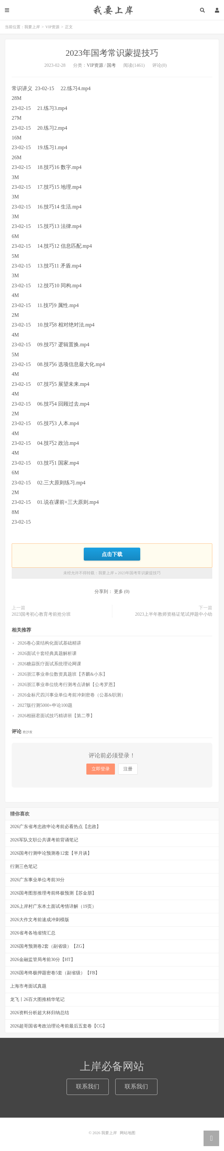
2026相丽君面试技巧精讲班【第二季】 (56, 715)
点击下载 (112, 554)
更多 (118, 591)
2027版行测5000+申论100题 (45, 705)
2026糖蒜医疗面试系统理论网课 (49, 663)
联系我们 (87, 1086)
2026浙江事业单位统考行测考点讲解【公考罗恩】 (68, 684)
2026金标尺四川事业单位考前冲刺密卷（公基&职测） (72, 695)
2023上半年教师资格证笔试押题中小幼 (173, 614)
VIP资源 (52, 27)
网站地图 (127, 1133)
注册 (127, 768)
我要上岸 (112, 10)
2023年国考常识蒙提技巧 (112, 53)
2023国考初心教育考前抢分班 (41, 614)
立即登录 (101, 768)
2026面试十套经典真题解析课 (47, 653)
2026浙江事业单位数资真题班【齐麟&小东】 (62, 674)
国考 (111, 65)
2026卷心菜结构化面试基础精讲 (49, 643)
